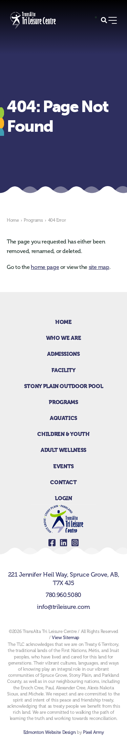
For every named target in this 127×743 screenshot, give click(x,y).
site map (99, 267)
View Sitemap (65, 637)
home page (45, 267)
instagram (75, 543)
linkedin (64, 543)
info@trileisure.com (63, 607)
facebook (52, 543)
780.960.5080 (63, 595)
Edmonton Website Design (49, 732)
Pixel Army (93, 732)
